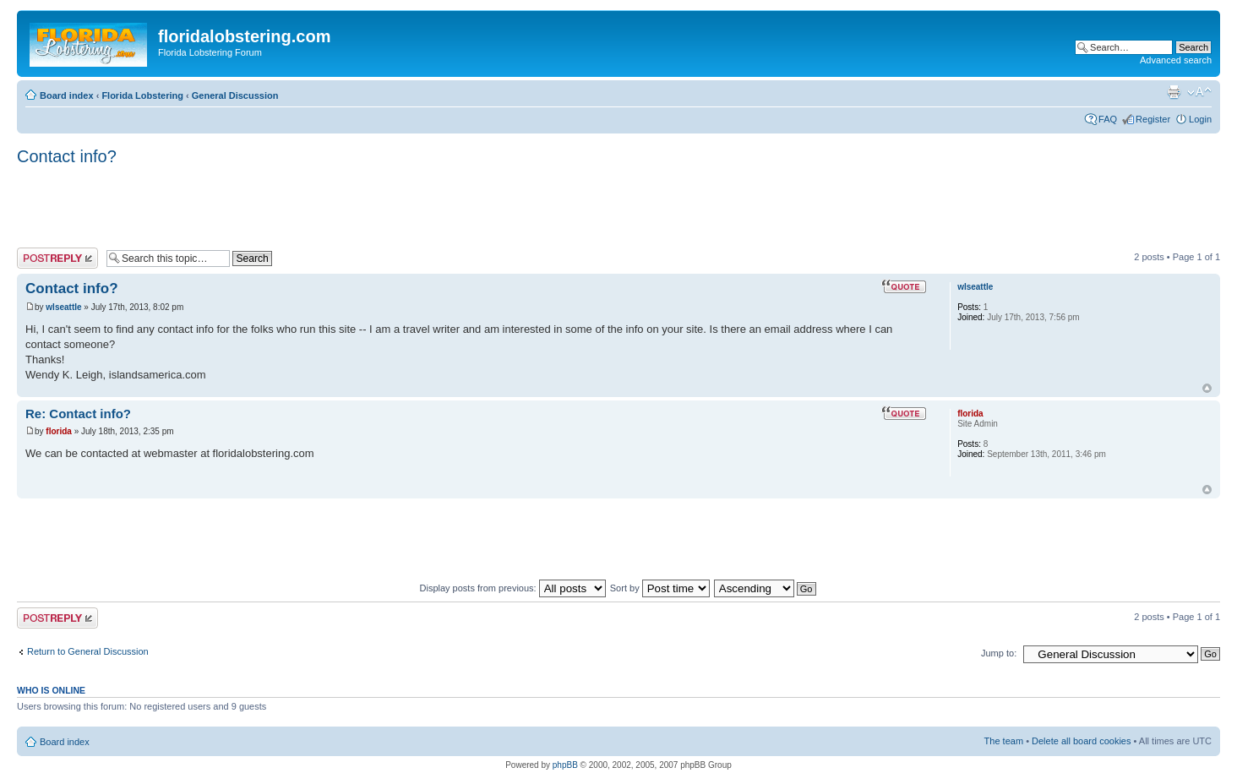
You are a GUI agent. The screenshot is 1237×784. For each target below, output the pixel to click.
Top (1207, 388)
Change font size (1199, 92)
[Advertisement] (324, 208)
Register (1153, 119)
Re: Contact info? (78, 413)
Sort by (660, 588)
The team (1003, 741)
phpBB (565, 765)
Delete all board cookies (1081, 741)
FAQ (1107, 119)
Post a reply (57, 258)
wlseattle (63, 307)
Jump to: (998, 653)
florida (59, 431)
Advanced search (1176, 60)
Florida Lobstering (142, 95)
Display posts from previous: (513, 588)
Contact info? (67, 156)
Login (1200, 119)
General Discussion (235, 95)
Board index (67, 95)
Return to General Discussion (88, 651)
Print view (1173, 92)
